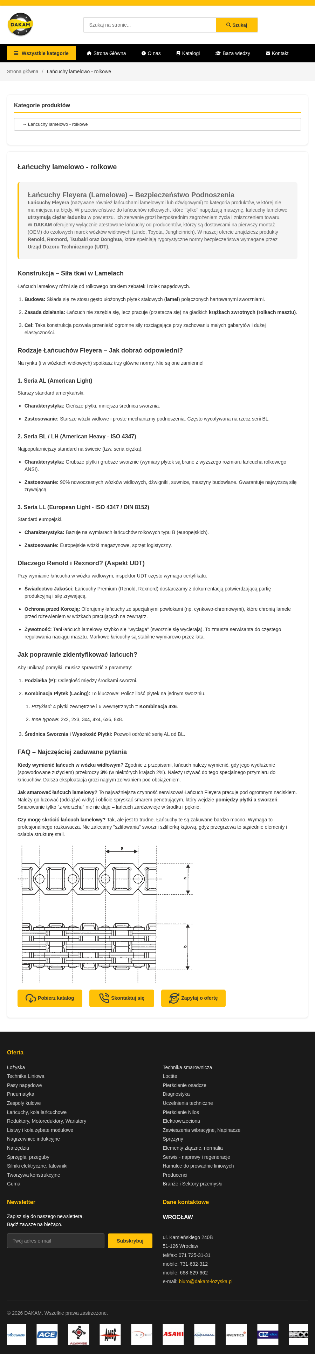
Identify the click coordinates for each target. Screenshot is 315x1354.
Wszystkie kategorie (41, 53)
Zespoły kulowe (24, 1103)
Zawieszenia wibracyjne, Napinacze (202, 1130)
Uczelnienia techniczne (188, 1103)
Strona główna (23, 71)
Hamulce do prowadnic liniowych (198, 1166)
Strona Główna (106, 53)
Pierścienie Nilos (181, 1112)
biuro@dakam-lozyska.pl (206, 1281)
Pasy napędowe (24, 1085)
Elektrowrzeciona (181, 1121)
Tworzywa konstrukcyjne (33, 1175)
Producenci (175, 1175)
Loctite (170, 1076)
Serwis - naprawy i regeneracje (196, 1157)
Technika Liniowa (25, 1076)
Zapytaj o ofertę (193, 998)
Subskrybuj (130, 1241)
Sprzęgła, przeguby (28, 1157)
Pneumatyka (20, 1094)
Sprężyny (173, 1139)
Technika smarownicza (187, 1067)
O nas (151, 53)
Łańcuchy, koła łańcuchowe (37, 1112)
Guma (13, 1184)
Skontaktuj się (121, 998)
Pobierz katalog (50, 998)
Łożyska (16, 1067)
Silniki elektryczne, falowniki (37, 1166)
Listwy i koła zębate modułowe (40, 1130)
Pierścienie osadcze (185, 1085)
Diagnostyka (176, 1094)
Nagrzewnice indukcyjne (33, 1139)
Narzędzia (18, 1148)
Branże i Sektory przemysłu (192, 1184)
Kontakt (277, 53)
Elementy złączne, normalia (193, 1148)
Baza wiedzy (232, 53)
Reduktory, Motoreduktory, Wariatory (46, 1121)
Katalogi (188, 53)
